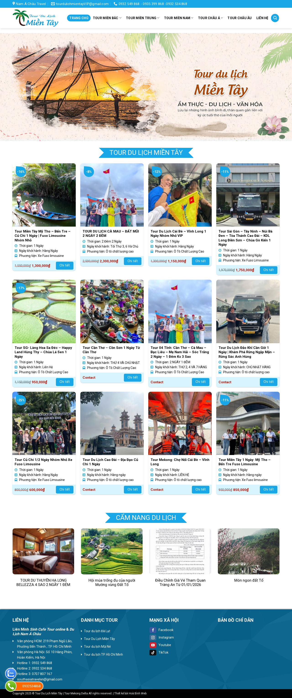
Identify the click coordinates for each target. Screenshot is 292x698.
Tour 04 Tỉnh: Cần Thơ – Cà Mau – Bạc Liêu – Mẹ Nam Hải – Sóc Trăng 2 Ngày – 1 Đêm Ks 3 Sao (180, 352)
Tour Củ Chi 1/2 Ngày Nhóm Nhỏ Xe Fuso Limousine (43, 462)
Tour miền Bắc (107, 18)
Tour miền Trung (142, 18)
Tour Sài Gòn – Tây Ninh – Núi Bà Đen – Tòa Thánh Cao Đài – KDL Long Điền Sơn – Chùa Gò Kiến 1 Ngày (245, 238)
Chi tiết (65, 265)
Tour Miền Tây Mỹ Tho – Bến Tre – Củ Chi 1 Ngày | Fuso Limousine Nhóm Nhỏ (42, 235)
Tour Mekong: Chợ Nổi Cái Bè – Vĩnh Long (180, 462)
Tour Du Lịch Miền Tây (99, 639)
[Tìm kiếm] (275, 18)
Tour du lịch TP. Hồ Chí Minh (103, 654)
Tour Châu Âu (239, 18)
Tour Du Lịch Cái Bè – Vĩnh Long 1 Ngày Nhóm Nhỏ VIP (178, 233)
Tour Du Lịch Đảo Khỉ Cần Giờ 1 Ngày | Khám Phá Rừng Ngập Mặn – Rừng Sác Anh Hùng (247, 352)
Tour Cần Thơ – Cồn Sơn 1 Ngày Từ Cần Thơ (111, 350)
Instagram (161, 637)
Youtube (160, 645)
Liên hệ (262, 18)
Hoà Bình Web (137, 693)
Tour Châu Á (210, 18)
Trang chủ (78, 18)
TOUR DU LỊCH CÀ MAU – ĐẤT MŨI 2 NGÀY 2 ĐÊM (111, 233)
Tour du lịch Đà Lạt (97, 631)
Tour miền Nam (178, 18)
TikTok (158, 652)
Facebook (161, 630)
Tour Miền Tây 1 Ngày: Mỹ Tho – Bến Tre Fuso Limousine (245, 462)
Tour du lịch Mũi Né (97, 646)
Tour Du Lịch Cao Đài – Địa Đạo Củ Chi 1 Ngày (110, 462)
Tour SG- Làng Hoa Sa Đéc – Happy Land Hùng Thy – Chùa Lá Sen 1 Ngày (43, 352)
